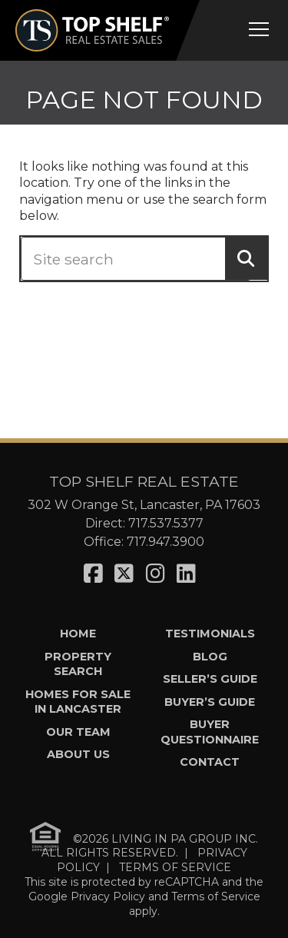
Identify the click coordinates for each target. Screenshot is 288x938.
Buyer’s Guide (209, 702)
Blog (210, 657)
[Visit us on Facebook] (93, 573)
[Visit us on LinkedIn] (186, 573)
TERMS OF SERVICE (175, 867)
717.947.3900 (165, 541)
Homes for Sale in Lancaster (78, 701)
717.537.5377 (166, 523)
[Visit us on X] (124, 573)
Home (78, 633)
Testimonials (210, 633)
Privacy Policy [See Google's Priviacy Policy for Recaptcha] (108, 896)
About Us (78, 754)
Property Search (78, 664)
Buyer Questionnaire (210, 731)
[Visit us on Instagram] (155, 573)
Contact (210, 762)
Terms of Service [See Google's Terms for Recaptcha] (215, 896)
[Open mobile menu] (259, 29)
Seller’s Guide (210, 679)
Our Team (78, 732)
